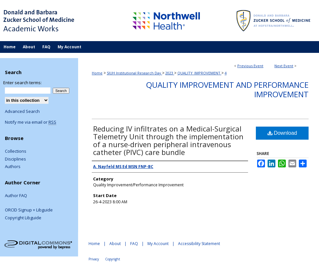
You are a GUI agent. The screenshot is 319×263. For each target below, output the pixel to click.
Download (282, 133)
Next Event (283, 65)
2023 (169, 72)
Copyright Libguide (23, 218)
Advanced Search (22, 111)
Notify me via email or (30, 122)
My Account (158, 243)
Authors (13, 166)
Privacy (94, 259)
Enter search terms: (22, 82)
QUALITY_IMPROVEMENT (199, 72)
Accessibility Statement (199, 243)
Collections (15, 151)
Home (97, 72)
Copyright (112, 259)
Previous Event (250, 65)
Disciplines (15, 159)
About (115, 243)
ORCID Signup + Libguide (29, 210)
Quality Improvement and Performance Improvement (227, 89)
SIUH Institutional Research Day (134, 72)
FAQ (134, 243)
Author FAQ (16, 195)
